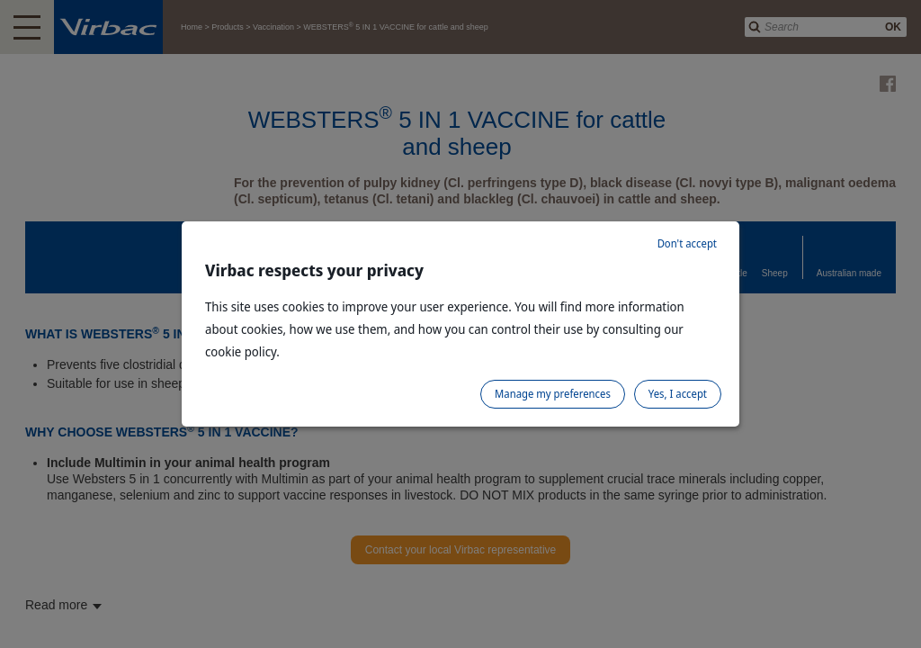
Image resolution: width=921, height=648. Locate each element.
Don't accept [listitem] (687, 243)
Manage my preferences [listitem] (553, 393)
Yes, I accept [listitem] (677, 393)
